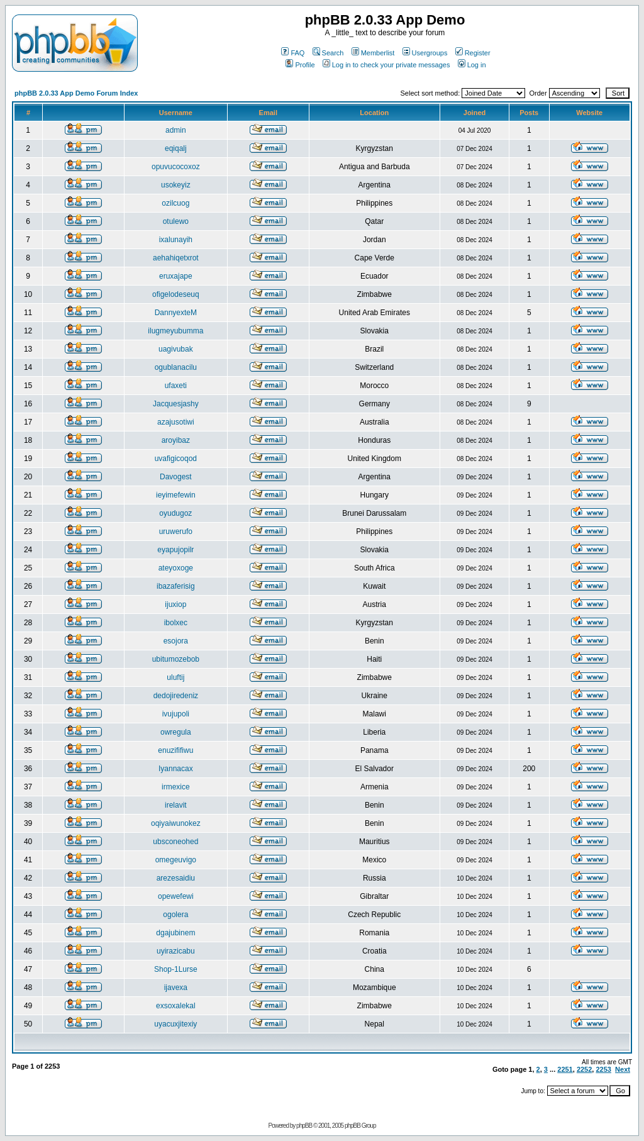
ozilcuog (175, 203)
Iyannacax (175, 768)
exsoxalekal (176, 1005)
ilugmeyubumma (175, 330)
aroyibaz (176, 440)
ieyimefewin (176, 495)
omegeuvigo (175, 859)
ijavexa (175, 987)
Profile (300, 65)
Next (622, 1069)
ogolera (175, 914)
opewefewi (176, 896)
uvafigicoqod (176, 458)
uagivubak (175, 349)
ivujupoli (175, 714)
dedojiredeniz (175, 695)
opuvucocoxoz (176, 166)
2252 (584, 1069)
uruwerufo (175, 531)
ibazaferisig (176, 586)
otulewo (176, 221)
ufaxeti (176, 385)
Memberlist (373, 53)
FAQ (292, 53)
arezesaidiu (176, 878)
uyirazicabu (176, 951)
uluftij (175, 677)
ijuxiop (175, 604)
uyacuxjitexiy (175, 1024)
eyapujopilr (175, 549)
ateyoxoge (175, 568)
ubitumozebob (175, 659)
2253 (603, 1069)
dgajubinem (175, 932)
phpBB (304, 1125)
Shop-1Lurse (175, 969)
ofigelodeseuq (175, 294)
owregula (175, 732)
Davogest (176, 476)
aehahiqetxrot (176, 257)
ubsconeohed (175, 841)
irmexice (176, 786)
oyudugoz (175, 513)
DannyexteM (176, 312)
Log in (472, 65)
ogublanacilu (176, 367)
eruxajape (175, 276)
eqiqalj (176, 148)
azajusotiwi (175, 422)
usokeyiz (176, 185)
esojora (176, 641)
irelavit (176, 805)
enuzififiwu (175, 750)
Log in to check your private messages (386, 65)
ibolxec (175, 622)
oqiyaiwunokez (176, 823)
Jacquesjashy (176, 403)
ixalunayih (175, 239)
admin (175, 130)
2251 (564, 1069)
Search (328, 53)
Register (473, 53)
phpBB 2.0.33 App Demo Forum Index (76, 93)
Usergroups (425, 53)
